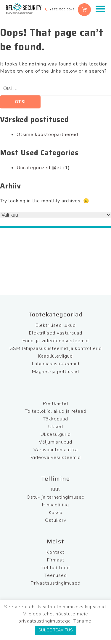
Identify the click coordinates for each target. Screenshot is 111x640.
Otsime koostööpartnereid (47, 134)
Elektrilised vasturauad (55, 333)
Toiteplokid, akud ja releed (55, 411)
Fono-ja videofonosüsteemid (55, 340)
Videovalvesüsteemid (55, 457)
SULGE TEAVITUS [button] (55, 630)
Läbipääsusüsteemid (55, 364)
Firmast (55, 560)
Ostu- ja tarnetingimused (56, 497)
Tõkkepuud (55, 419)
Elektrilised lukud (56, 325)
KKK (55, 489)
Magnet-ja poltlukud (55, 371)
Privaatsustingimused (56, 583)
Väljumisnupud (55, 442)
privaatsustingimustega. (45, 621)
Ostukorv (55, 520)
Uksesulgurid (56, 434)
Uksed (55, 426)
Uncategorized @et (39, 167)
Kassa (55, 512)
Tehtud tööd (55, 567)
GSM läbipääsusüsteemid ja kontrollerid (55, 348)
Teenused (55, 575)
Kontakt (55, 552)
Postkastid (55, 403)
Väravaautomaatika (55, 450)
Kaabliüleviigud (55, 356)
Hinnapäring (55, 505)
